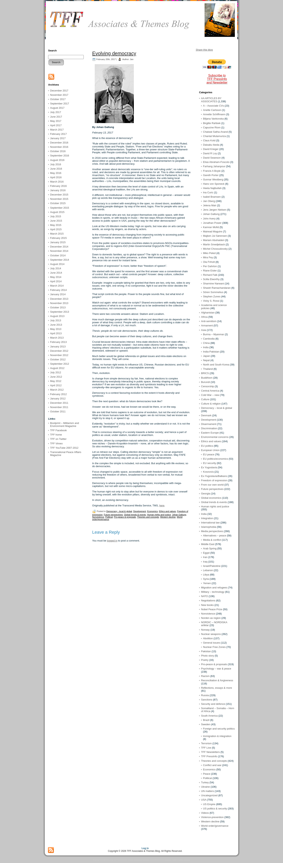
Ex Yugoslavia (209, 467)
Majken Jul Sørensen (215, 235)
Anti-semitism (208, 321)
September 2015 (59, 207)
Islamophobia (208, 526)
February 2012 (58, 394)
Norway (205, 629)
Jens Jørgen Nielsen (214, 209)
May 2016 (55, 173)
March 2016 (57, 181)
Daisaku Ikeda (211, 144)
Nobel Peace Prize (211, 609)
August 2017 (57, 107)
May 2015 (55, 225)
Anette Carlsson (212, 110)
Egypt (206, 552)
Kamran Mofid (211, 227)
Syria (206, 578)
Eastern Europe (210, 432)
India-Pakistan (211, 351)
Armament (207, 325)
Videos (205, 812)
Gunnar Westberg (213, 179)
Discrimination (209, 428)
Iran (205, 557)
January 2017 (58, 138)
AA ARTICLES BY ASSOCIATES (211, 100)
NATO (204, 596)
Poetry (205, 659)
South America (209, 715)
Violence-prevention (212, 817)
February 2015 (58, 238)
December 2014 (59, 246)
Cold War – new (210, 395)
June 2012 (56, 376)
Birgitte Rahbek (212, 123)
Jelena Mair (209, 205)
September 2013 (59, 311)
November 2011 (59, 407)
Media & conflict (212, 539)
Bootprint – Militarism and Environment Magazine (64, 425)
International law (210, 522)
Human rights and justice (159, 514)
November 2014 (59, 250)
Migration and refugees (214, 587)
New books (207, 605)
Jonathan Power (212, 222)
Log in (145, 848)
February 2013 (58, 342)
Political (109, 517)
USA (203, 799)
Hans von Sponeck (213, 183)
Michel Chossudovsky (215, 248)
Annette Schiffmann (214, 114)
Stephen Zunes (211, 296)
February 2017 (58, 133)
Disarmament (208, 424)
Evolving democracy (114, 53)
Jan (131, 59)
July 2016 (55, 164)
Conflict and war (212, 765)
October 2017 (58, 99)
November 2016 (59, 146)
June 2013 (56, 324)
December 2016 (59, 142)
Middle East (207, 544)
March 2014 (57, 285)
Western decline (168, 517)
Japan (206, 355)
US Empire (209, 804)
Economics (152, 511)
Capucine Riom (212, 127)
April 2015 (56, 229)
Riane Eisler (210, 270)
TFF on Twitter (58, 438)
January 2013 (58, 346)
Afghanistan (208, 312)
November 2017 (59, 94)
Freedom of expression (214, 480)
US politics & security (215, 808)
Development (139, 511)
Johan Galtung (179, 514)
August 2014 (57, 264)
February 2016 (58, 185)
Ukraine (205, 786)
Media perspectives (212, 531)
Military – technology (212, 591)
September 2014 (59, 259)
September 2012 (59, 363)
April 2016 (56, 177)
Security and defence (213, 703)
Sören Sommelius (213, 292)
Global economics (211, 497)
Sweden (205, 724)
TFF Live (206, 747)
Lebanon (208, 570)
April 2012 (56, 385)
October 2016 (58, 151)
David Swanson (212, 157)
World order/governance (214, 825)
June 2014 (56, 272)
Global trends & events (135, 514)
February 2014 (58, 290)
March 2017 (57, 129)
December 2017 (59, 90)
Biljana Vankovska (213, 118)
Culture (205, 399)
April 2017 (56, 125)
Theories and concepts (148, 517)
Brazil (206, 720)
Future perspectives (113, 514)
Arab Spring (210, 548)
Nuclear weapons (211, 634)
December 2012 (59, 350)
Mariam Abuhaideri (213, 240)
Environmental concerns (214, 437)
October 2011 (58, 411)
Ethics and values (167, 511)
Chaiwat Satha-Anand (215, 131)
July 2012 (55, 372)
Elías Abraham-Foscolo (216, 162)
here (161, 505)
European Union (210, 450)
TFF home (56, 434)
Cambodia (209, 338)
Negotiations (208, 600)
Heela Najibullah (212, 188)
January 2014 (58, 294)
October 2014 (58, 255)
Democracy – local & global (216, 407)
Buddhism (206, 377)
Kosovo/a (208, 471)
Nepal (206, 360)
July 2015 (55, 216)
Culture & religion (211, 403)
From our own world (212, 484)
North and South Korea (216, 364)
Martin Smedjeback (214, 244)
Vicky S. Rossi (211, 300)
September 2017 (59, 103)
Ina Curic (208, 192)
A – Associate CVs (213, 105)
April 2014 (56, 281)
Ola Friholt (209, 261)
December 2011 (59, 402)
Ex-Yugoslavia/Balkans (214, 476)
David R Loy (210, 153)
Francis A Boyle (212, 170)
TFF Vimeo (56, 443)
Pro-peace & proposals (125, 517)
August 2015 (57, 212)
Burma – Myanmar (213, 334)
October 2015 (58, 203)
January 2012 (58, 398)
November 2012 (59, 355)
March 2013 (57, 337)
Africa (204, 316)
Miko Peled (209, 253)
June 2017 (56, 116)
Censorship (207, 386)
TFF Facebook (58, 430)
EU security (209, 463)
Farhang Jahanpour (214, 166)
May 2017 (55, 121)
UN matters (207, 791)
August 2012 (57, 368)
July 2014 (55, 268)
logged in (112, 540)
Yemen (207, 583)
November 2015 (59, 198)
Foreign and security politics (219, 728)
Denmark (206, 415)
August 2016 (57, 160)
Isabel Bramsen (212, 196)
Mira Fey (208, 257)
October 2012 (58, 359)
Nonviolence (98, 517)
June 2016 (56, 168)
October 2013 (58, 307)
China (206, 343)
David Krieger (211, 149)
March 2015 (57, 233)
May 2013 (55, 329)
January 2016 (58, 190)
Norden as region (211, 617)
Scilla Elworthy (211, 279)
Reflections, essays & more (216, 687)
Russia (205, 695)
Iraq (205, 561)
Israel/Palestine (212, 565)
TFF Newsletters (210, 752)
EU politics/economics (215, 458)
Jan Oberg (209, 201)
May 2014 (55, 277)
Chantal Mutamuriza (214, 136)
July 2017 (55, 112)
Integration (207, 518)
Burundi (205, 382)
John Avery (209, 218)
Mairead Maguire (212, 231)
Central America (210, 390)
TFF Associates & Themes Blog (141, 35)
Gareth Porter (211, 175)
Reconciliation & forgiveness (217, 680)
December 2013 (59, 298)
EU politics (207, 445)
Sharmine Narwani (213, 283)
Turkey (205, 782)
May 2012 (55, 381)
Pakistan (206, 651)
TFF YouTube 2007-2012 (64, 447)
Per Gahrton (210, 266)
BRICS (205, 373)
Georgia (205, 493)
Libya (206, 574)
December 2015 (59, 194)
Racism (205, 676)
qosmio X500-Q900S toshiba (177, 860)
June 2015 (56, 220)
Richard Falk (210, 274)
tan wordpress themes (139, 860)
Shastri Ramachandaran (217, 287)
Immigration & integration (217, 736)
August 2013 (57, 316)
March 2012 (57, 389)
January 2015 (58, 242)
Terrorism (206, 743)
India (206, 347)
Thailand (208, 368)
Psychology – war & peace (216, 668)
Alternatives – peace (214, 535)
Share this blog (204, 49)
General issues (211, 642)
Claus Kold (209, 140)
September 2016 (59, 155)
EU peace (208, 454)
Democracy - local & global (119, 511)
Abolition (208, 638)
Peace (206, 773)
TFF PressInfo (209, 756)
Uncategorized (209, 795)
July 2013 (55, 320)
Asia (203, 330)
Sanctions (206, 699)
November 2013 (59, 303)
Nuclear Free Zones (214, 647)
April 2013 (56, 333)
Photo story (207, 655)
